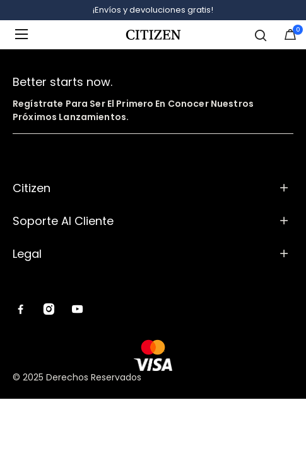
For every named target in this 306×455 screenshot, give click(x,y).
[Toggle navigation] (25, 35)
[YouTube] (77, 311)
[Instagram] (49, 311)
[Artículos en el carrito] (290, 37)
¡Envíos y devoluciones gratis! (153, 10)
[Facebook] (20, 311)
